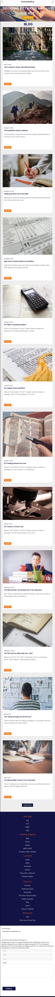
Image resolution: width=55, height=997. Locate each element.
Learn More (8, 83)
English (27, 845)
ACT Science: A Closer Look (13, 526)
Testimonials (27, 892)
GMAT (27, 827)
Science (27, 842)
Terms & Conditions (27, 909)
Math (27, 838)
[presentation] (15, 982)
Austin (27, 860)
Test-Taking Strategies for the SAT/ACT (17, 717)
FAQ (27, 917)
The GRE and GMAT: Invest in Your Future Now (19, 780)
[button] (2, 12)
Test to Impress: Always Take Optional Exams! (19, 67)
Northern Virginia (27, 876)
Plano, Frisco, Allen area (27, 873)
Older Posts (27, 805)
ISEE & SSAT (27, 848)
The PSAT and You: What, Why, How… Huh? (18, 653)
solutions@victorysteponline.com (11, 931)
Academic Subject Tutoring (27, 852)
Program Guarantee (27, 899)
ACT (27, 824)
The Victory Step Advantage (27, 895)
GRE (27, 830)
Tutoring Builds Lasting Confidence (16, 130)
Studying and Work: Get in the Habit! (16, 194)
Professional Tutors (27, 889)
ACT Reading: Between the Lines (15, 463)
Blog (27, 902)
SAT (27, 820)
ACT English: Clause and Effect (14, 388)
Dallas (27, 863)
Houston (27, 870)
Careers (27, 905)
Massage (5, 962)
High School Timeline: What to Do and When (19, 261)
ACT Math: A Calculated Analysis (15, 325)
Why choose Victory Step (27, 920)
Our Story (28, 885)
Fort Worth (27, 866)
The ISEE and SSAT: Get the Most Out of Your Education (23, 590)
